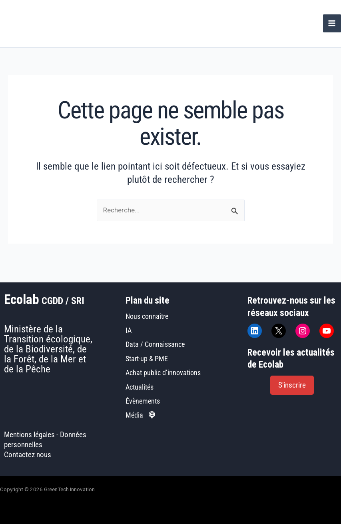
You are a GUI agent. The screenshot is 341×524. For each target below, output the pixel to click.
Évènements (143, 401)
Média (140, 415)
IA (129, 330)
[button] (292, 385)
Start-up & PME (147, 358)
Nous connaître (147, 316)
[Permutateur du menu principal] (332, 23)
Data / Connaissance (155, 344)
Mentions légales (29, 434)
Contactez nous (27, 454)
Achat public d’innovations (163, 372)
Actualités (140, 387)
